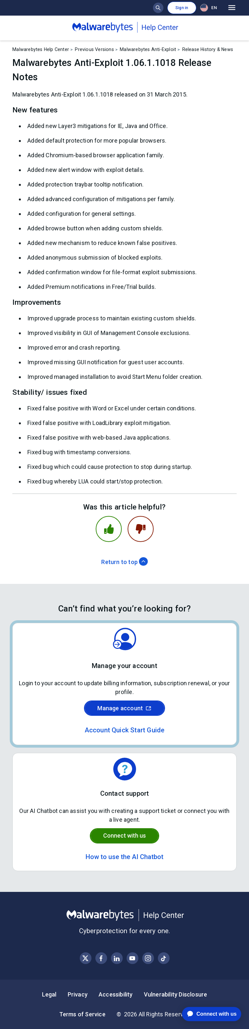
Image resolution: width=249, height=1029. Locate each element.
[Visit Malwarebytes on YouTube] (132, 958)
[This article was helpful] (109, 529)
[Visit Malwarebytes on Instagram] (148, 958)
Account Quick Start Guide (125, 730)
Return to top (124, 562)
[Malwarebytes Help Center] (124, 915)
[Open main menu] (232, 7)
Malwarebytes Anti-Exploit (148, 49)
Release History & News (207, 49)
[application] (206, 1014)
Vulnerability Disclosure (175, 994)
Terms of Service (82, 1014)
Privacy (78, 994)
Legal (49, 994)
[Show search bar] (158, 8)
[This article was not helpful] (141, 529)
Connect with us (124, 835)
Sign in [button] (181, 8)
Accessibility (116, 994)
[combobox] (209, 8)
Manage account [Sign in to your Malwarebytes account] (124, 708)
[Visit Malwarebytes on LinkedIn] (116, 958)
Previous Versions (94, 49)
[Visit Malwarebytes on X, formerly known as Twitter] (85, 958)
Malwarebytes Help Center (40, 49)
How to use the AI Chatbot (124, 857)
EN (208, 8)
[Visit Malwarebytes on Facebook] (101, 958)
